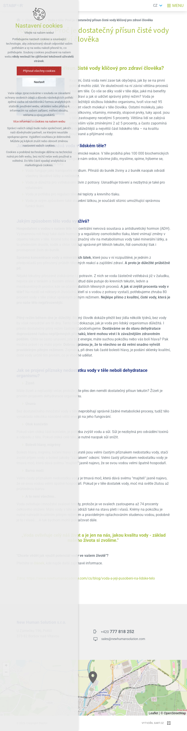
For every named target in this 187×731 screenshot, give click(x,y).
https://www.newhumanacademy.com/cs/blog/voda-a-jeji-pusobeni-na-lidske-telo (91, 578)
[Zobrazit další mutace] (161, 5)
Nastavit (39, 82)
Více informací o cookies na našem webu (39, 121)
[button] (93, 677)
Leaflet (153, 713)
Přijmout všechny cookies (39, 70)
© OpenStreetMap (173, 713)
